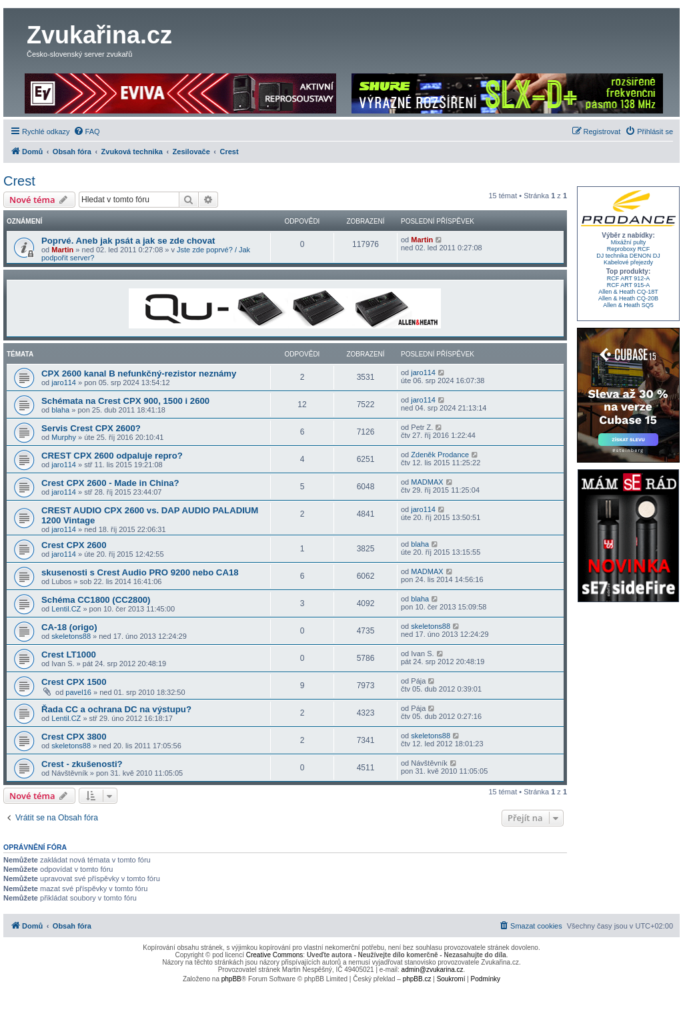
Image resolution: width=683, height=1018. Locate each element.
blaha (60, 410)
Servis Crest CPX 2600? (91, 428)
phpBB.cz (417, 979)
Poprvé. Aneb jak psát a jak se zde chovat (128, 241)
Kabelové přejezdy (628, 262)
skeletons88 (71, 636)
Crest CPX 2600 (74, 545)
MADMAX (427, 482)
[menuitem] (86, 131)
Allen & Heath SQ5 (628, 305)
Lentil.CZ (66, 609)
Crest (19, 181)
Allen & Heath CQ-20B (628, 298)
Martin (62, 250)
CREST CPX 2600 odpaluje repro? (112, 456)
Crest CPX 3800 (74, 737)
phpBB (231, 979)
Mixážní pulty (628, 242)
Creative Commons (274, 955)
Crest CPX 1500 (74, 682)
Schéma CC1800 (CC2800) (95, 600)
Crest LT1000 (68, 655)
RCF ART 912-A (628, 278)
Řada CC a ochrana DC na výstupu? (116, 709)
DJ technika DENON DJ (628, 255)
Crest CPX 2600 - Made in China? (110, 483)
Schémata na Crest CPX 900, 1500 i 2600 (125, 401)
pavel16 (78, 692)
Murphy (63, 437)
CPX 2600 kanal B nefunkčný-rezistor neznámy (138, 373)
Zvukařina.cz (99, 35)
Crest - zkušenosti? (82, 764)
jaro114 (63, 382)
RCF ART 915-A (628, 285)
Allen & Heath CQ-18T (628, 291)
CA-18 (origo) (69, 627)
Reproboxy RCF (628, 249)
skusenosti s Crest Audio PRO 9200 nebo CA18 (140, 572)
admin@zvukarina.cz (433, 969)
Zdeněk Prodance (440, 455)
